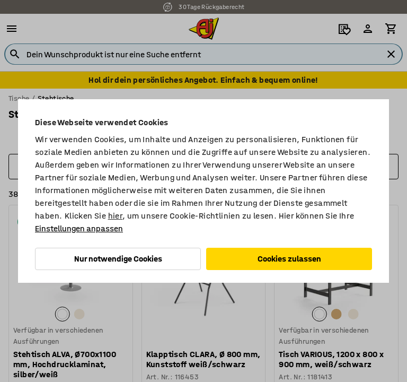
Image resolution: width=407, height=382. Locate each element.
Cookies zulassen (289, 259)
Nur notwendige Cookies (118, 259)
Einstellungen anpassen (79, 228)
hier (115, 216)
